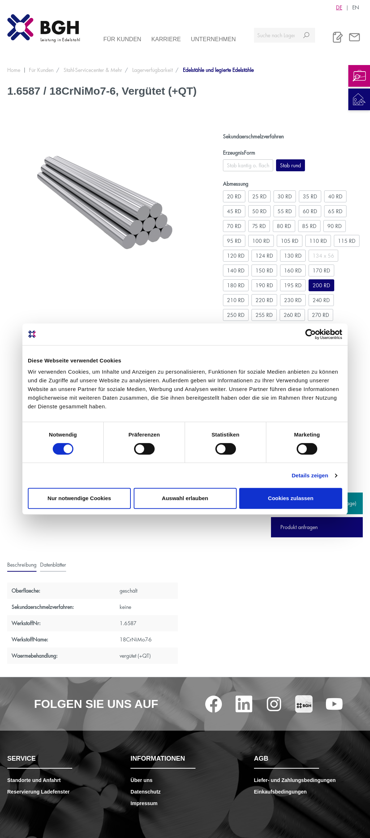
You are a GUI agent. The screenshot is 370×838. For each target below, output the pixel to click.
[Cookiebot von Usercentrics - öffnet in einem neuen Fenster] (310, 334)
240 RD (321, 300)
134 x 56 (323, 255)
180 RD (236, 285)
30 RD (285, 196)
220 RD (264, 300)
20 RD (234, 196)
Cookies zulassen (291, 498)
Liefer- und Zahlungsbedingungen (295, 780)
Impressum (144, 803)
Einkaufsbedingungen (280, 792)
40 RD (335, 196)
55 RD (285, 211)
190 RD (264, 285)
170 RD (321, 270)
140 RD (236, 270)
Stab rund (290, 165)
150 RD (264, 270)
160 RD (293, 270)
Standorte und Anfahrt (34, 780)
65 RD (335, 211)
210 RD (236, 300)
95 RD (234, 240)
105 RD (289, 240)
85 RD (309, 226)
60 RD (310, 211)
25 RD (259, 196)
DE (339, 7)
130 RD (293, 255)
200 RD (321, 285)
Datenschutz (145, 792)
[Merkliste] (338, 37)
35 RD (310, 196)
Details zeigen (310, 475)
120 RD (236, 255)
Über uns (141, 780)
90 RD (334, 226)
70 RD (234, 226)
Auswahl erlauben (185, 498)
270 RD (320, 314)
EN (355, 7)
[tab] (21, 565)
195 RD (293, 285)
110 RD (318, 240)
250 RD (236, 314)
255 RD (264, 314)
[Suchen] (306, 35)
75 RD (259, 226)
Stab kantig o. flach (248, 165)
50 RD (259, 211)
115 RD (347, 240)
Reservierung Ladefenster (38, 792)
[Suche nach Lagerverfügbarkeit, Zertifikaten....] (276, 35)
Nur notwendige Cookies (79, 498)
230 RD (293, 300)
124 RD (264, 255)
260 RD (292, 314)
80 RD (284, 226)
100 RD (261, 240)
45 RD (234, 211)
